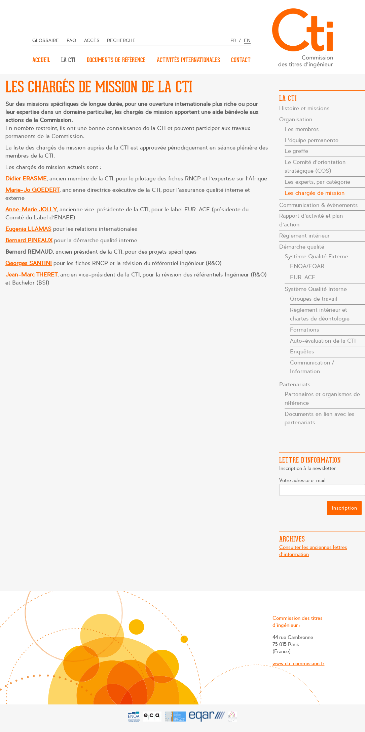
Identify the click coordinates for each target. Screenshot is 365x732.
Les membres (302, 129)
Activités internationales (188, 60)
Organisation (296, 119)
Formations (304, 329)
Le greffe (296, 151)
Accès (92, 40)
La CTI (68, 60)
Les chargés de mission (315, 193)
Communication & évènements (318, 205)
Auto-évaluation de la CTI (323, 340)
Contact (241, 60)
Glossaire (45, 40)
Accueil (41, 60)
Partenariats (295, 384)
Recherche (121, 40)
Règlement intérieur (304, 235)
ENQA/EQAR (307, 266)
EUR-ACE (303, 277)
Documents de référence (116, 60)
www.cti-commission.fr (298, 663)
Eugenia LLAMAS (28, 228)
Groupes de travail (313, 298)
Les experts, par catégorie (317, 181)
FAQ (71, 40)
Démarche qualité (301, 246)
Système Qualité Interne (316, 289)
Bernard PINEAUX (28, 240)
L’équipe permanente (311, 140)
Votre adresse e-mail (303, 480)
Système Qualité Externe (316, 256)
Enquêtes (302, 351)
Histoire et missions (304, 108)
